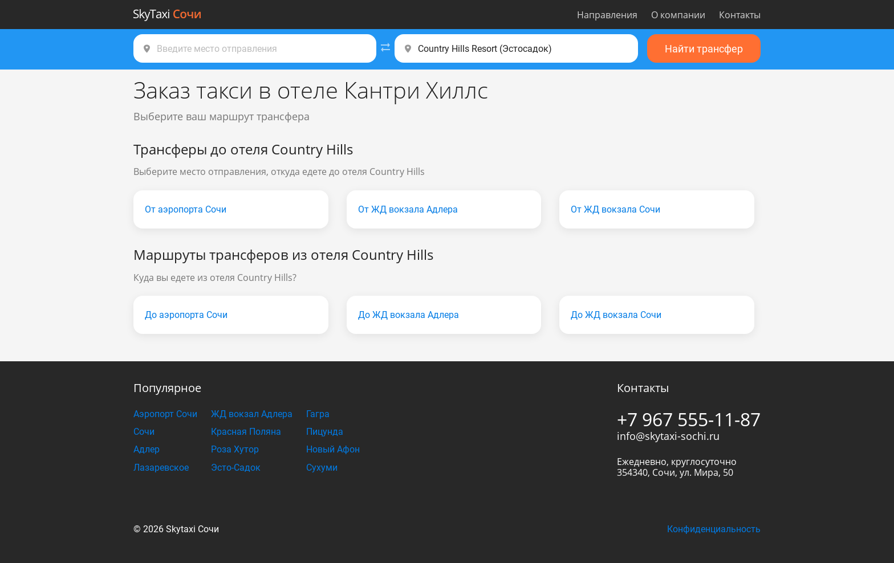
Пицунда (324, 431)
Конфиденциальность (714, 529)
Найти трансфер (704, 49)
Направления (607, 15)
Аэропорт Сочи (165, 414)
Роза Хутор (235, 449)
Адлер (146, 449)
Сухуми (322, 467)
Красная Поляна (246, 431)
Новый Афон (333, 449)
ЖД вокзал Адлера (251, 414)
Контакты (740, 15)
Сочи (144, 431)
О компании (678, 15)
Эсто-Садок (236, 467)
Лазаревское (161, 467)
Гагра (318, 414)
